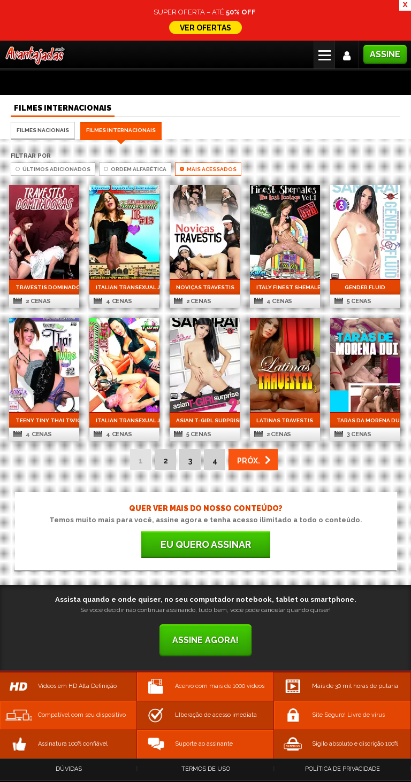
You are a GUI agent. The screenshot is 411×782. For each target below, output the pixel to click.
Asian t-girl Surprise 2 (204, 420)
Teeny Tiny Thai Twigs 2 (44, 420)
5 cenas (352, 301)
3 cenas (352, 434)
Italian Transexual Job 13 (124, 287)
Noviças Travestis (204, 287)
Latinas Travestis (284, 420)
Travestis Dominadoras (44, 287)
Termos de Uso (205, 768)
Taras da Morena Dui (365, 420)
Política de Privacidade (342, 768)
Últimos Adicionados (53, 169)
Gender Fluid (365, 287)
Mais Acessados (208, 169)
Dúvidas (69, 768)
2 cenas (31, 301)
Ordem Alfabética (135, 169)
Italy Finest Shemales (285, 287)
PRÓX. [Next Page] (248, 460)
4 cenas (113, 301)
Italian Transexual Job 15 (124, 420)
